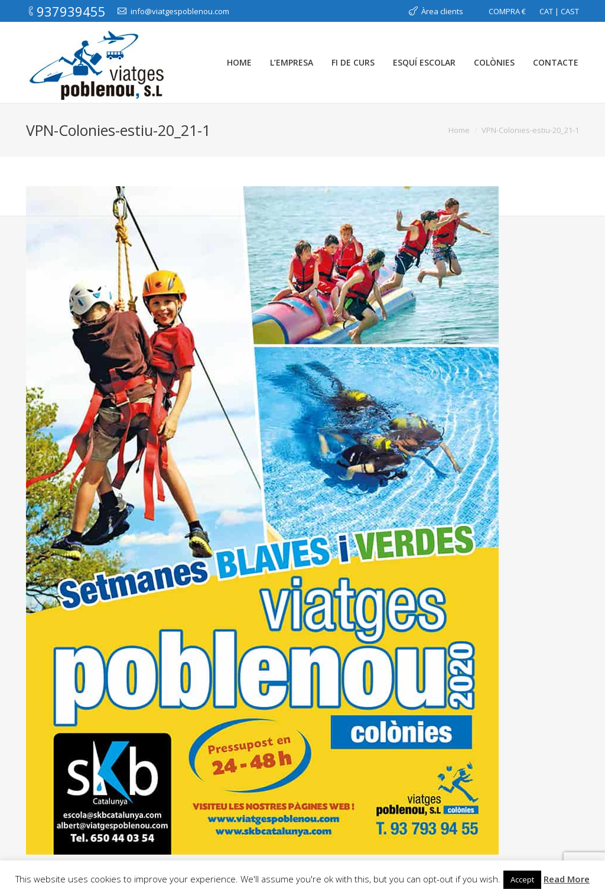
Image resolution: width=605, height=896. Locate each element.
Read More (567, 879)
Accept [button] (522, 879)
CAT (546, 11)
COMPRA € (507, 11)
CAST (570, 11)
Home (459, 130)
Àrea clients (442, 11)
